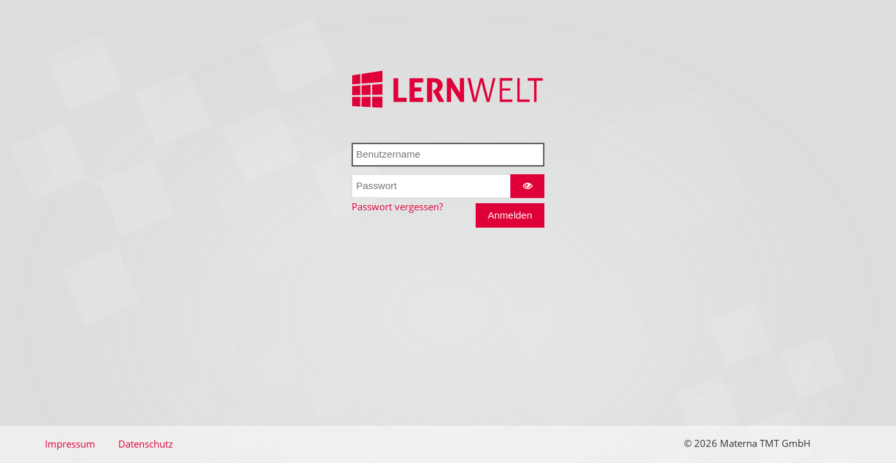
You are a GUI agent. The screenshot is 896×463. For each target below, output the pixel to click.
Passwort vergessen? (397, 206)
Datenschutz (145, 444)
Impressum (70, 444)
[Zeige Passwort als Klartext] (527, 186)
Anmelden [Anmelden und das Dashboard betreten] (510, 215)
